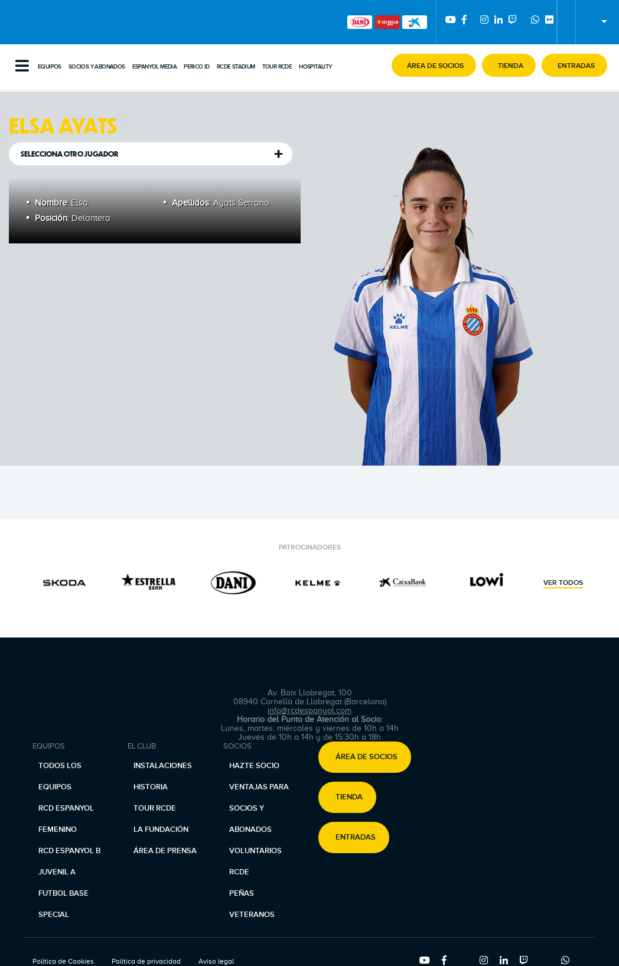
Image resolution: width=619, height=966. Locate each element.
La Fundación (160, 829)
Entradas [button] (355, 837)
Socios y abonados (97, 66)
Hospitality (315, 66)
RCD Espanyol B (69, 851)
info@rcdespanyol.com (309, 710)
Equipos (49, 66)
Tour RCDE (277, 66)
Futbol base (63, 893)
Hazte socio (254, 765)
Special (53, 914)
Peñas (241, 893)
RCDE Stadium (236, 66)
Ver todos (563, 583)
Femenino (57, 829)
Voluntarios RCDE (255, 861)
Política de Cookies (63, 961)
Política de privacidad (146, 961)
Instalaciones (162, 765)
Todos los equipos (60, 776)
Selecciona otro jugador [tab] (70, 154)
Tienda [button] (349, 797)
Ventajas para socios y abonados (259, 808)
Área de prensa (165, 851)
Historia (150, 787)
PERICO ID (197, 66)
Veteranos (252, 914)
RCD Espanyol (66, 808)
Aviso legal (216, 961)
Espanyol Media (154, 66)
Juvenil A (57, 872)
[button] (434, 65)
